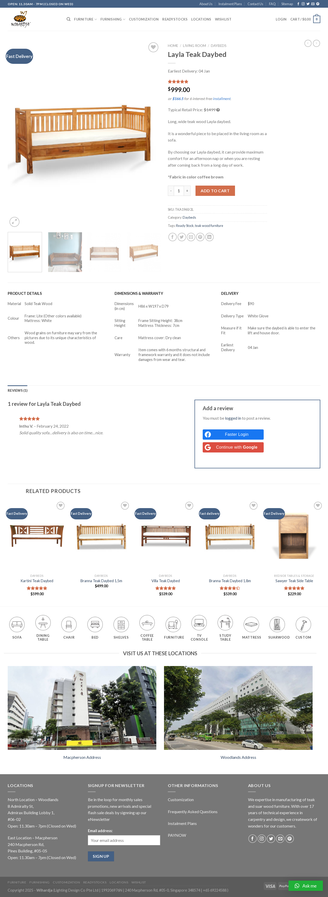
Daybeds (219, 46)
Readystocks (175, 19)
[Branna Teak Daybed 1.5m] (101, 535)
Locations (201, 19)
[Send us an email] (312, 4)
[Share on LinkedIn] (209, 237)
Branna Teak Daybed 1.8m (230, 581)
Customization (144, 19)
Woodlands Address (238, 757)
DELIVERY (230, 293)
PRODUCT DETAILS (25, 293)
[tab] (17, 390)
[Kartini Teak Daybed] (37, 535)
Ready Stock (185, 226)
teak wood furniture (209, 226)
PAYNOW (177, 835)
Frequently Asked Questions (193, 811)
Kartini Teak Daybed (36, 581)
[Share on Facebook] (172, 237)
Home (173, 46)
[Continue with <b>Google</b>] (233, 447)
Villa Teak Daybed (165, 581)
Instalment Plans (230, 4)
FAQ (272, 4)
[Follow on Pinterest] (317, 4)
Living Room (194, 46)
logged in (233, 418)
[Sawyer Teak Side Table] (294, 535)
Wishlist (223, 19)
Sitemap (287, 4)
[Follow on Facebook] (298, 4)
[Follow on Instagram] (303, 4)
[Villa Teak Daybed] (165, 535)
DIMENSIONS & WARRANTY (139, 293)
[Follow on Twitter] (308, 4)
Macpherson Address (82, 757)
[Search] (68, 19)
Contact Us (255, 4)
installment (221, 98)
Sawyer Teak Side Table (294, 581)
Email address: (100, 831)
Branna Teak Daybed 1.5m (101, 581)
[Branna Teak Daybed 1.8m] (230, 535)
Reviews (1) (17, 390)
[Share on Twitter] (182, 237)
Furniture (85, 19)
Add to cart (215, 190)
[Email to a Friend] (191, 237)
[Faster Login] (233, 434)
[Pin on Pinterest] (200, 237)
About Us (205, 4)
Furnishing (112, 19)
